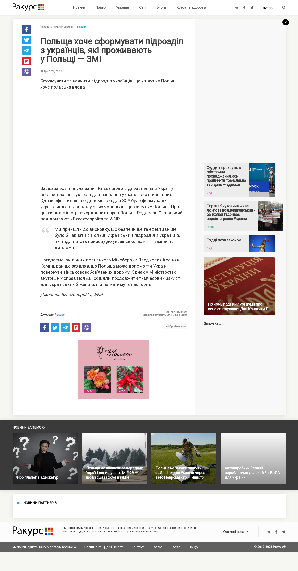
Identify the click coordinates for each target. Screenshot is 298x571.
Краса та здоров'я (191, 7)
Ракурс (59, 314)
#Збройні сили (176, 326)
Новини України (63, 27)
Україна (122, 7)
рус (271, 7)
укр (265, 7)
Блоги (161, 7)
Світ (142, 7)
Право (101, 7)
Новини (79, 7)
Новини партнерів (40, 503)
